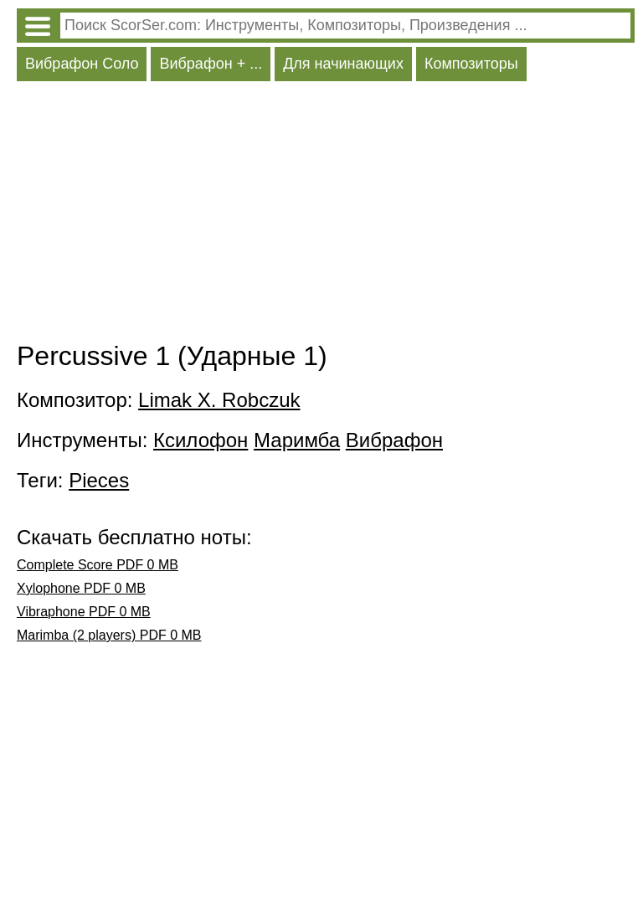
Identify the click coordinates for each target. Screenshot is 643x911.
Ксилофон (200, 440)
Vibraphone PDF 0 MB (84, 612)
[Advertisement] (326, 215)
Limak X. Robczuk (219, 400)
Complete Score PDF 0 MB (97, 565)
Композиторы (471, 63)
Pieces (99, 480)
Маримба (297, 440)
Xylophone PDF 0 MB (81, 588)
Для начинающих (343, 63)
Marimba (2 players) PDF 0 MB (109, 635)
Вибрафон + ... (210, 63)
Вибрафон (394, 440)
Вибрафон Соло (81, 63)
